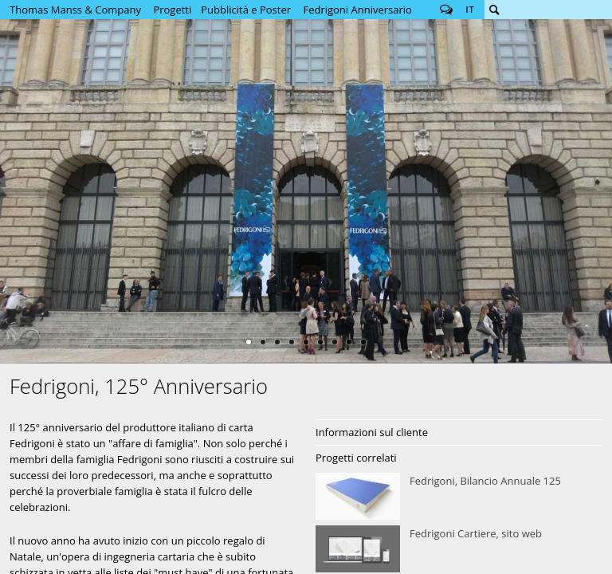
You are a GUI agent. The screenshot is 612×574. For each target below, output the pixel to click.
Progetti (172, 9)
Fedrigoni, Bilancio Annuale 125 (459, 496)
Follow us (446, 9)
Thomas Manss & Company (75, 9)
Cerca (494, 9)
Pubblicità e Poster (246, 9)
